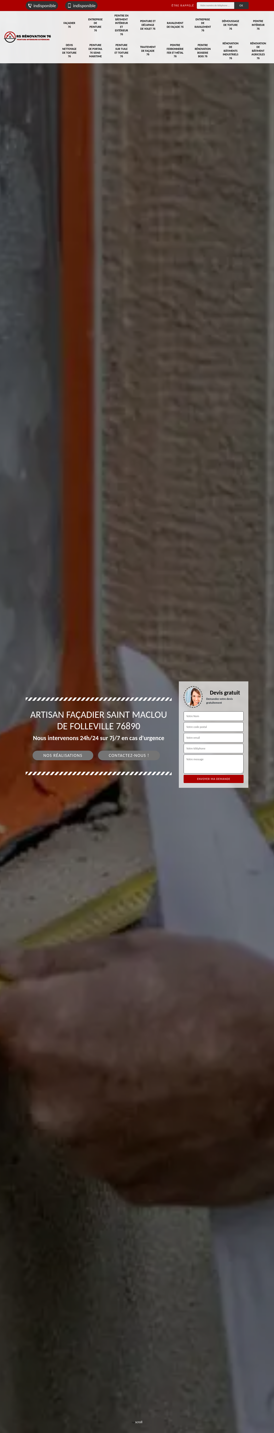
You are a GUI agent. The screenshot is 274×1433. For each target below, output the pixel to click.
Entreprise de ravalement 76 (203, 25)
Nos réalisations (62, 755)
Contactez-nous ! (129, 755)
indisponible (42, 5)
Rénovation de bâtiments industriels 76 (231, 51)
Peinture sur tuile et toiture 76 (121, 50)
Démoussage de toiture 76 (230, 24)
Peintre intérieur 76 (258, 24)
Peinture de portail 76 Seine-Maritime (95, 50)
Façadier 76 (69, 25)
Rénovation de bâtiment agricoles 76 (258, 51)
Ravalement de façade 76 (175, 25)
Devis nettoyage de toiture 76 (69, 50)
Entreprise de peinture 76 (95, 25)
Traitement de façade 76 (148, 50)
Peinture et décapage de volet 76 (148, 24)
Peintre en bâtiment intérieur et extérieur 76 (121, 25)
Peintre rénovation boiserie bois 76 (203, 50)
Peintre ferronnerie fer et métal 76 (175, 50)
